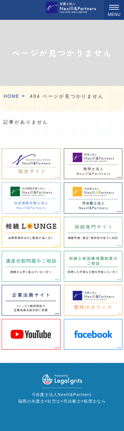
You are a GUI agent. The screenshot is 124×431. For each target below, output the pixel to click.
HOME (12, 96)
